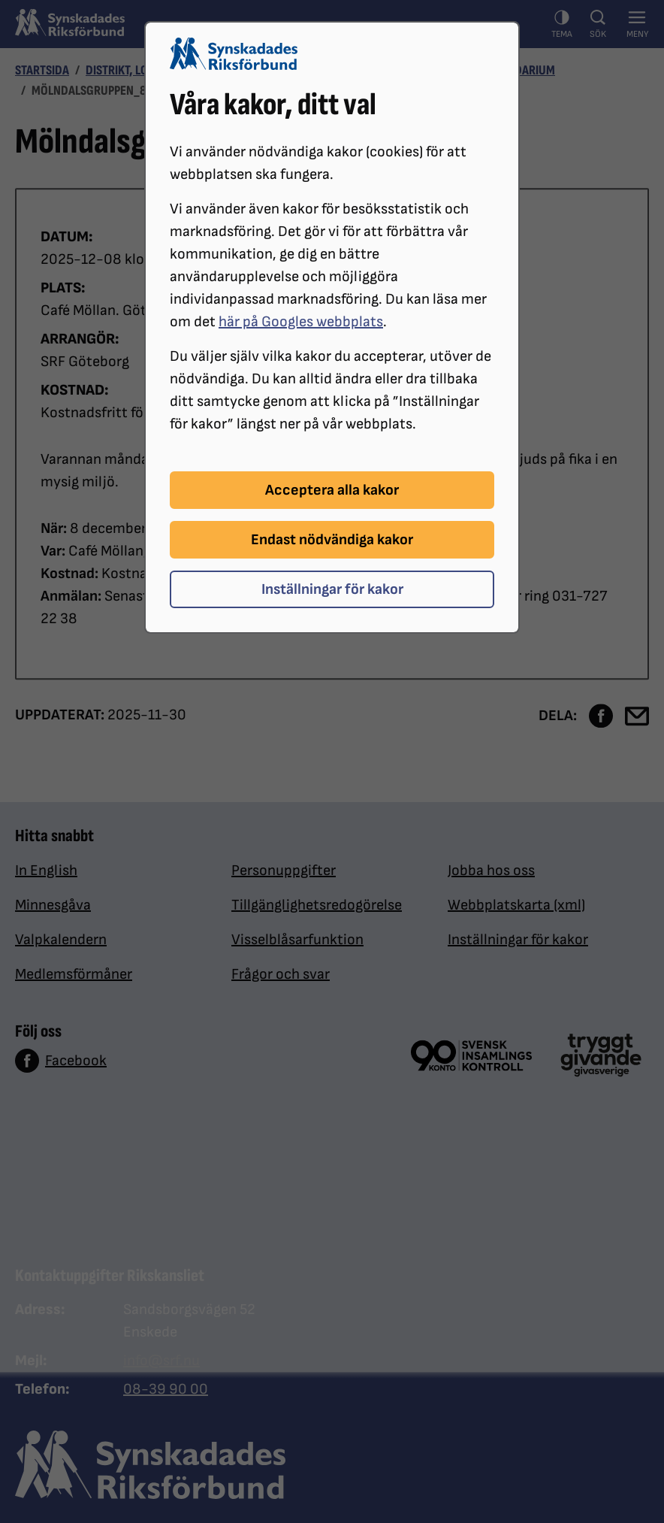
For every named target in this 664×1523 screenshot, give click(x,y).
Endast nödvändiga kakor (332, 540)
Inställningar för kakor (332, 589)
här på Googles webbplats (301, 322)
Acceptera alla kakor (332, 490)
